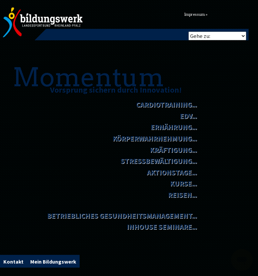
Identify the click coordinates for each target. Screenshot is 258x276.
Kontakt (13, 261)
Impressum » (196, 14)
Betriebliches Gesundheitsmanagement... (122, 215)
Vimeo (239, 13)
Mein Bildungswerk (53, 261)
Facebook (222, 13)
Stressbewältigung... (159, 161)
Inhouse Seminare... (162, 226)
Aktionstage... (172, 172)
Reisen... (182, 194)
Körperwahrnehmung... (155, 138)
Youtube (248, 13)
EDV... (188, 116)
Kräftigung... (173, 149)
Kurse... (183, 183)
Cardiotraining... (166, 104)
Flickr (231, 13)
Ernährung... (173, 127)
